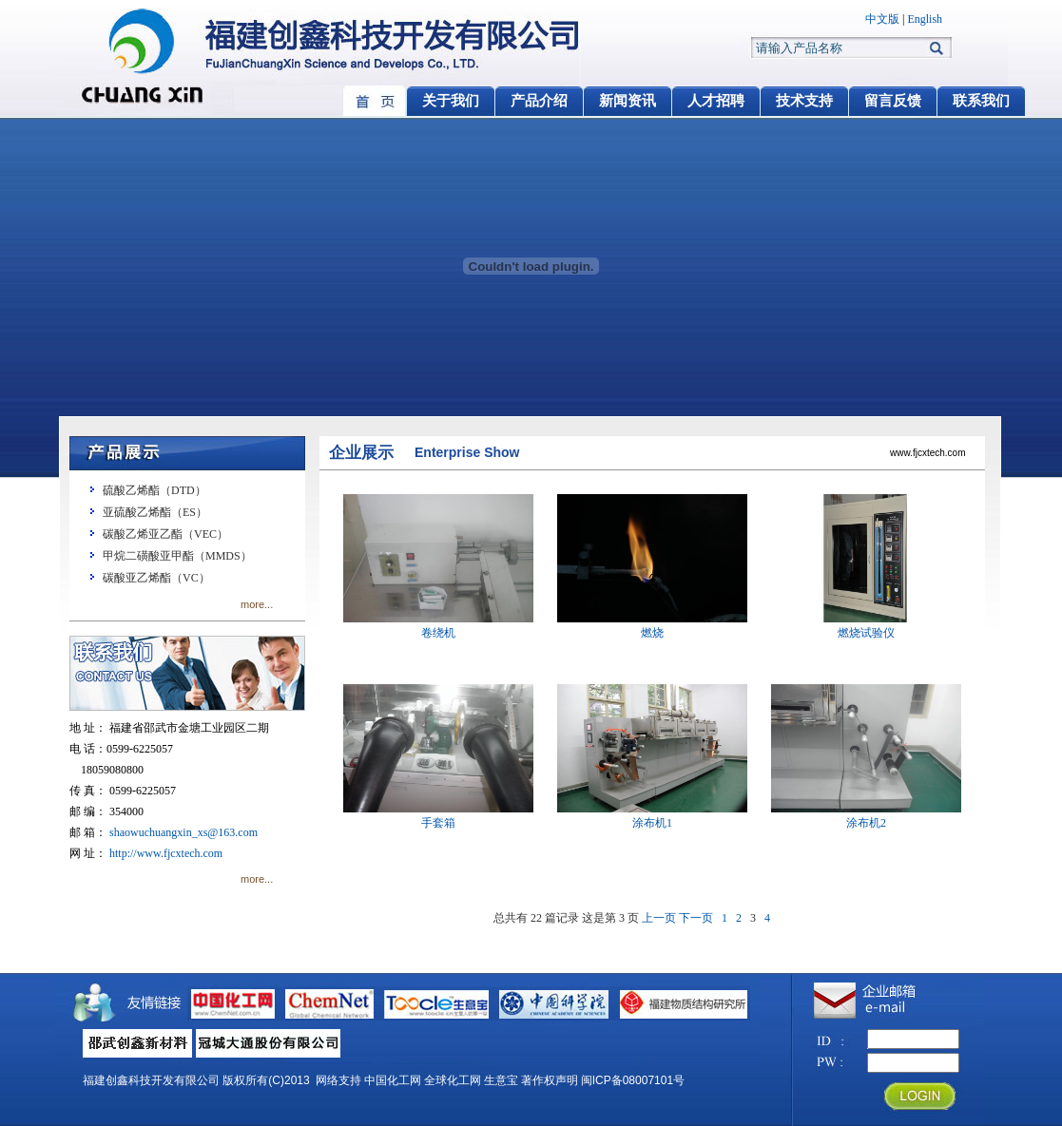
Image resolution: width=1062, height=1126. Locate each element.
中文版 (882, 19)
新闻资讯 (627, 100)
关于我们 (450, 100)
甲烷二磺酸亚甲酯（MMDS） (177, 556)
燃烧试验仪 (866, 625)
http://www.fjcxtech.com (165, 853)
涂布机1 (652, 816)
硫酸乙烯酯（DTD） (154, 490)
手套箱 (438, 816)
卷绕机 (438, 625)
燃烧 (652, 625)
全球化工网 (452, 1080)
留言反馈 (892, 100)
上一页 (659, 918)
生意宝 (501, 1080)
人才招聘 (715, 100)
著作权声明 (549, 1080)
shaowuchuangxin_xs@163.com (183, 832)
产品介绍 (539, 100)
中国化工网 (392, 1080)
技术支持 (804, 100)
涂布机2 (866, 816)
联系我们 (981, 100)
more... (257, 604)
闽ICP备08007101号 (633, 1080)
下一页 (696, 918)
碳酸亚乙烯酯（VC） (156, 577)
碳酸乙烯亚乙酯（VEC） (165, 534)
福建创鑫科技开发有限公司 (151, 1080)
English (924, 19)
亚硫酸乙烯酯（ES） (155, 512)
